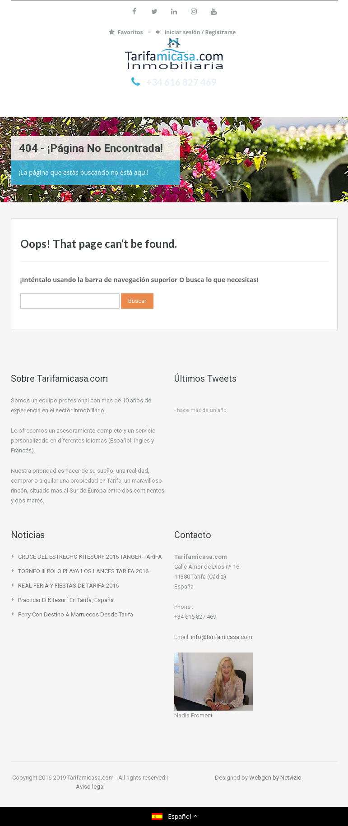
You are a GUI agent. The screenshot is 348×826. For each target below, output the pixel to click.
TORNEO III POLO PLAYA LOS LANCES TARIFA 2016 (83, 571)
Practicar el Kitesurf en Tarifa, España (66, 600)
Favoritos (126, 32)
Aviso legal (90, 786)
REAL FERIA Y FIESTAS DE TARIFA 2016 (68, 585)
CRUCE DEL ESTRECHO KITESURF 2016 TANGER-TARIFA (90, 556)
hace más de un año (202, 410)
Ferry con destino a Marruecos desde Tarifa (75, 614)
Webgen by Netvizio (275, 777)
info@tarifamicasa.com (221, 637)
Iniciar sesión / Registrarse (196, 32)
